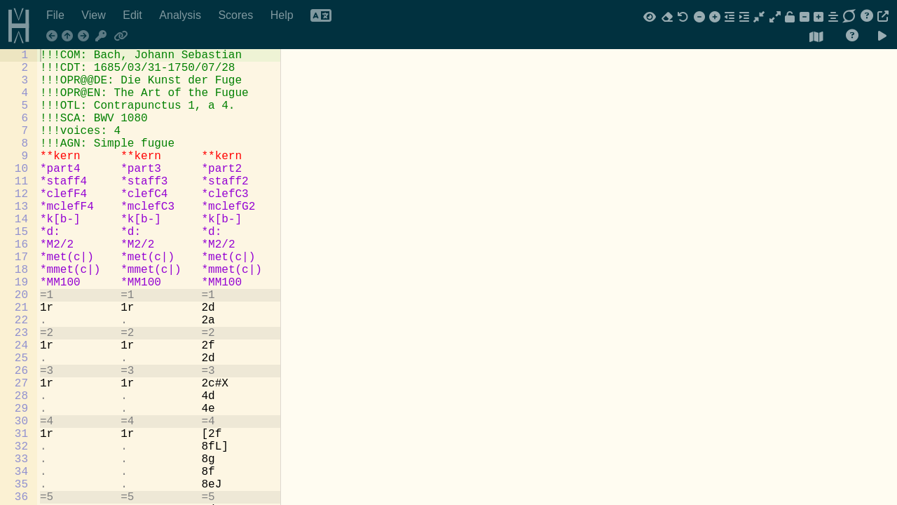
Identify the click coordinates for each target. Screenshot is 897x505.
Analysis (181, 15)
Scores (237, 15)
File (56, 15)
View (95, 15)
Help (283, 15)
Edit (134, 15)
